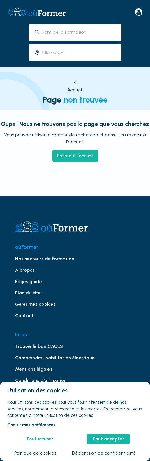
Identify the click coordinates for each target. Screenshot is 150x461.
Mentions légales (33, 369)
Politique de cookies (35, 453)
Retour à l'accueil (75, 155)
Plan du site (28, 293)
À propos (25, 270)
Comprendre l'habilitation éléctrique (55, 357)
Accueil (75, 89)
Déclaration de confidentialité (104, 453)
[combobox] (79, 32)
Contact (24, 315)
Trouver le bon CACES (39, 346)
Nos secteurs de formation (44, 259)
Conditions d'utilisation (41, 380)
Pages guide (28, 281)
